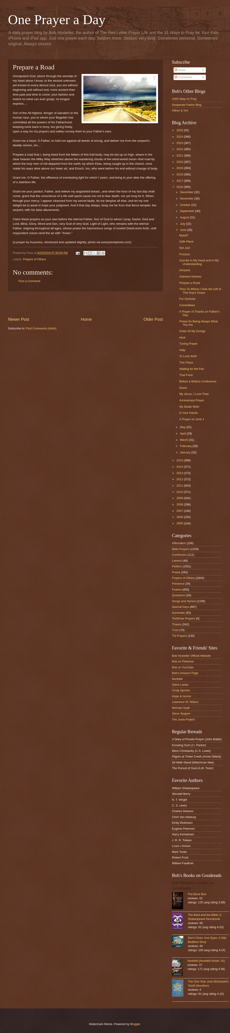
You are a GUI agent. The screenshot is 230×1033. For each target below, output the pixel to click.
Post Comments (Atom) (41, 328)
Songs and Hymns (184, 601)
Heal (182, 337)
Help (182, 350)
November (187, 198)
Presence (178, 583)
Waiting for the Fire (191, 369)
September (187, 211)
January (185, 452)
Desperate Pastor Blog (187, 104)
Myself (183, 235)
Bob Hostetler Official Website (191, 655)
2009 (180, 498)
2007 (180, 511)
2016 (180, 187)
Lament (177, 560)
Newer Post (18, 319)
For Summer (187, 299)
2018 (180, 174)
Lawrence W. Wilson (185, 702)
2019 (180, 168)
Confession (179, 554)
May (183, 427)
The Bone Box (197, 894)
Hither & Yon (180, 110)
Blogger (135, 1024)
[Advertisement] (85, 304)
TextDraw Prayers (183, 618)
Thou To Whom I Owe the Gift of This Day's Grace (200, 290)
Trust (175, 630)
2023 (180, 143)
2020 (180, 162)
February (186, 446)
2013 (180, 473)
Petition (177, 566)
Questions (178, 595)
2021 (180, 155)
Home (86, 319)
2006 (180, 517)
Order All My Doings (192, 331)
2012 (180, 479)
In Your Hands (188, 412)
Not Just (184, 248)
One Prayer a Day (56, 19)
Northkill (177, 679)
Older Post (153, 319)
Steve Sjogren (181, 713)
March (184, 440)
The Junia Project (183, 719)
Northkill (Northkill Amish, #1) (206, 960)
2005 (180, 523)
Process (184, 254)
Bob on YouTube (183, 667)
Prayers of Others (34, 259)
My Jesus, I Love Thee (194, 394)
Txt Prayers (179, 635)
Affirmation (179, 543)
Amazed (184, 270)
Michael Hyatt (181, 708)
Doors (183, 387)
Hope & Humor (181, 696)
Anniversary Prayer (191, 400)
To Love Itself (188, 356)
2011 (180, 485)
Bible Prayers (180, 549)
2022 (180, 149)
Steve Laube (180, 684)
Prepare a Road (189, 283)
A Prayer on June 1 (191, 419)
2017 (180, 180)
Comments (183, 77)
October (185, 205)
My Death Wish (189, 406)
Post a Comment (29, 281)
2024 (180, 136)
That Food (186, 375)
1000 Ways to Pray (184, 99)
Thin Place (186, 362)
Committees (187, 305)
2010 (180, 492)
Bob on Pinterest (183, 661)
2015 (180, 460)
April (183, 433)
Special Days (180, 607)
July (183, 223)
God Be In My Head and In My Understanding (199, 262)
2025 (180, 130)
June (183, 230)
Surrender (178, 612)
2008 (180, 504)
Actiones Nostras (190, 276)
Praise (176, 572)
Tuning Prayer (188, 343)
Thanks (176, 624)
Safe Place (186, 241)
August (185, 217)
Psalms (176, 589)
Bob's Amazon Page (185, 673)
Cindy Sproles (181, 690)
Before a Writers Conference (197, 381)
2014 (180, 466)
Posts (179, 70)
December (187, 192)
